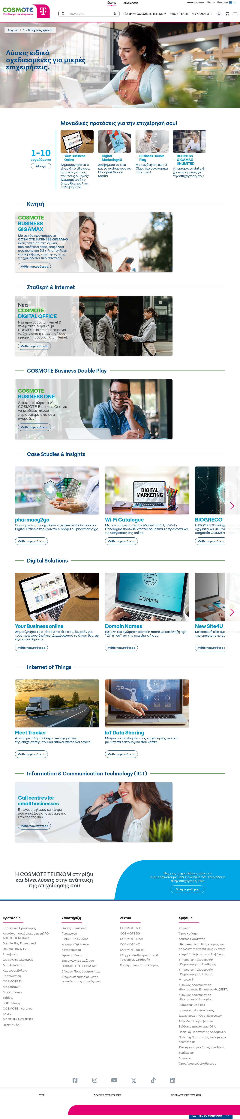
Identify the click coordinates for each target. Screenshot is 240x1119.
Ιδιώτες (111, 2)
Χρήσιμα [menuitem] (186, 918)
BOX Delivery (12, 1003)
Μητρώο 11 (186, 979)
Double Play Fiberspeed (19, 943)
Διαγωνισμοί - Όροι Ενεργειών (200, 1015)
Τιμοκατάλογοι (72, 955)
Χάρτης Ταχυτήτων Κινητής (139, 965)
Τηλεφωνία (10, 954)
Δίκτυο (210, 2)
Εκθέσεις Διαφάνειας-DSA (197, 1026)
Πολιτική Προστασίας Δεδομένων (202, 1032)
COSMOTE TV (12, 981)
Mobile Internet (14, 965)
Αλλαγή (41, 166)
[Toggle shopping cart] (229, 13)
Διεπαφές (185, 1058)
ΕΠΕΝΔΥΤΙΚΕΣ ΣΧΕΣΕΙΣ (186, 1095)
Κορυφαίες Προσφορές (19, 928)
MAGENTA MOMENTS (18, 1019)
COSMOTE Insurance (17, 1008)
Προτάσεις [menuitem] (11, 918)
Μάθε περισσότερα (34, 266)
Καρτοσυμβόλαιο (15, 970)
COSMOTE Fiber (131, 939)
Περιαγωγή (69, 933)
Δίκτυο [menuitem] (125, 918)
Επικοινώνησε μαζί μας (78, 960)
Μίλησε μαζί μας (188, 889)
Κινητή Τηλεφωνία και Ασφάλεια (201, 954)
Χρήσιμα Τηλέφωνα (75, 944)
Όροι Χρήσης (188, 933)
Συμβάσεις (186, 1052)
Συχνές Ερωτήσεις (74, 928)
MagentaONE (12, 987)
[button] (219, 13)
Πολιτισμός (11, 1025)
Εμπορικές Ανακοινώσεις (196, 1010)
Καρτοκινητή (12, 976)
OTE (42, 1095)
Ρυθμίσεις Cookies (192, 1005)
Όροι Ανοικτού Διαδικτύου (197, 1063)
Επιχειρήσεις (130, 2)
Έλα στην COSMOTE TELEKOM (144, 14)
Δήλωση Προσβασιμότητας (81, 971)
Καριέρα (184, 928)
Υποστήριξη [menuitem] (71, 918)
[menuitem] (75, 1080)
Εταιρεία (222, 2)
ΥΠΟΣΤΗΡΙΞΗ (179, 14)
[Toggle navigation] (234, 14)
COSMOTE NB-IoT (132, 950)
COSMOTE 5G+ (131, 928)
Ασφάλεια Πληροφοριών (196, 1021)
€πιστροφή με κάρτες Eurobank (201, 1047)
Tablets (8, 997)
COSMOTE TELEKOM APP (79, 966)
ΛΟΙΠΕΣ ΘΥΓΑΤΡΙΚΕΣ (108, 1095)
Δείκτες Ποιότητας (192, 939)
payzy (7, 1014)
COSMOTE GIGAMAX (18, 959)
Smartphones (12, 992)
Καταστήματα (195, 2)
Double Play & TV (14, 949)
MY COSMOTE (202, 14)
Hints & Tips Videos (75, 939)
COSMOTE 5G (130, 933)
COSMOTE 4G (130, 944)
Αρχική (13, 30)
